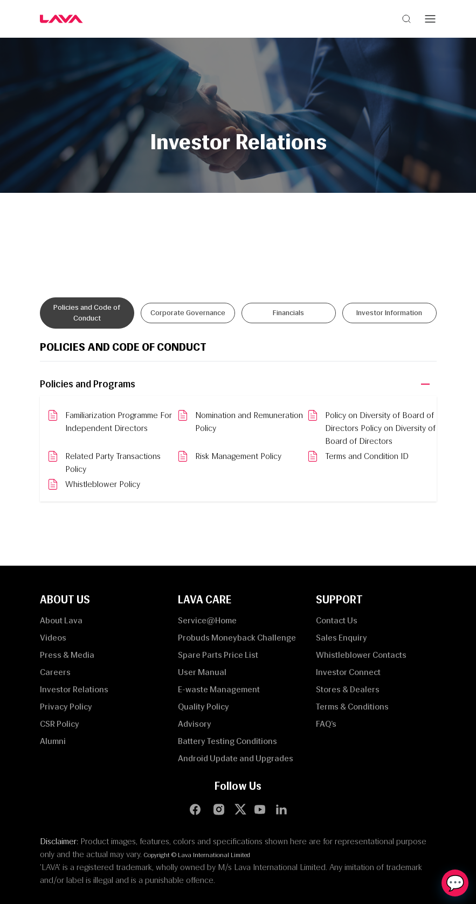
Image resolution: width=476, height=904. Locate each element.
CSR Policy (59, 724)
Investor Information (389, 312)
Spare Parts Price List (218, 655)
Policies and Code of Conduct (86, 313)
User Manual (202, 672)
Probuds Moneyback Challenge (237, 637)
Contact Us (336, 620)
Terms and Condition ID (367, 456)
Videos (53, 637)
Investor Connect (348, 672)
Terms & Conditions (352, 706)
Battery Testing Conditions (227, 741)
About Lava (61, 620)
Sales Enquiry (341, 637)
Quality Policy (203, 706)
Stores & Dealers (348, 689)
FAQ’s (326, 724)
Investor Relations (74, 689)
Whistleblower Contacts (361, 655)
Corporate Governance (187, 312)
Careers (55, 672)
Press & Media (67, 655)
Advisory (194, 724)
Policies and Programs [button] (87, 384)
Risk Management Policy (238, 456)
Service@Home (207, 620)
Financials (288, 312)
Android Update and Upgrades (235, 758)
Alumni (53, 741)
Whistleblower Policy (102, 484)
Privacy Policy (66, 706)
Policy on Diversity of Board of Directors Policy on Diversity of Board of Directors (380, 428)
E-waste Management (219, 689)
